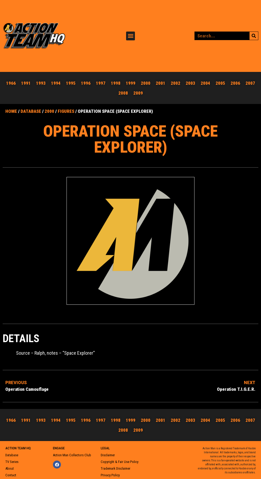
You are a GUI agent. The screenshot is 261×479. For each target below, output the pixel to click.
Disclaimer (108, 453)
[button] (130, 34)
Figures (66, 108)
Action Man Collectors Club (72, 453)
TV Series (11, 459)
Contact (10, 473)
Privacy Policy (110, 473)
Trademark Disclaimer (115, 466)
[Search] (254, 35)
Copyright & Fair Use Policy (119, 459)
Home (11, 108)
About (9, 466)
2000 (49, 108)
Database (31, 108)
